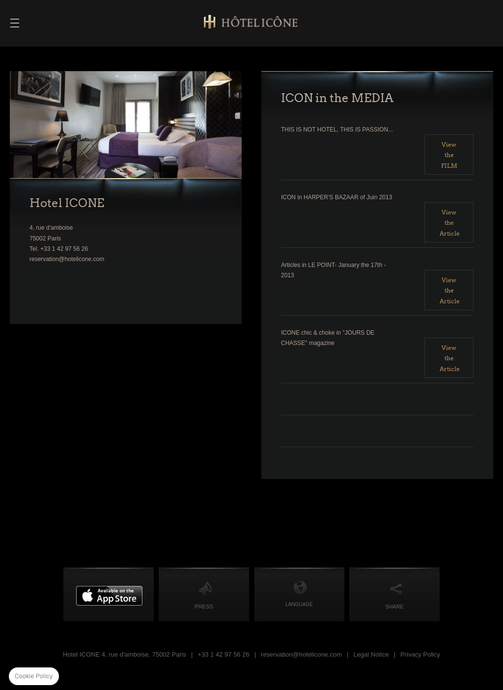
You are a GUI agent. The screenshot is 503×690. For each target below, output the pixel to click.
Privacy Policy (420, 654)
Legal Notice (371, 654)
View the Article (450, 223)
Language (299, 604)
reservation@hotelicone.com (301, 654)
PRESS (204, 607)
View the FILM (449, 155)
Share (394, 607)
